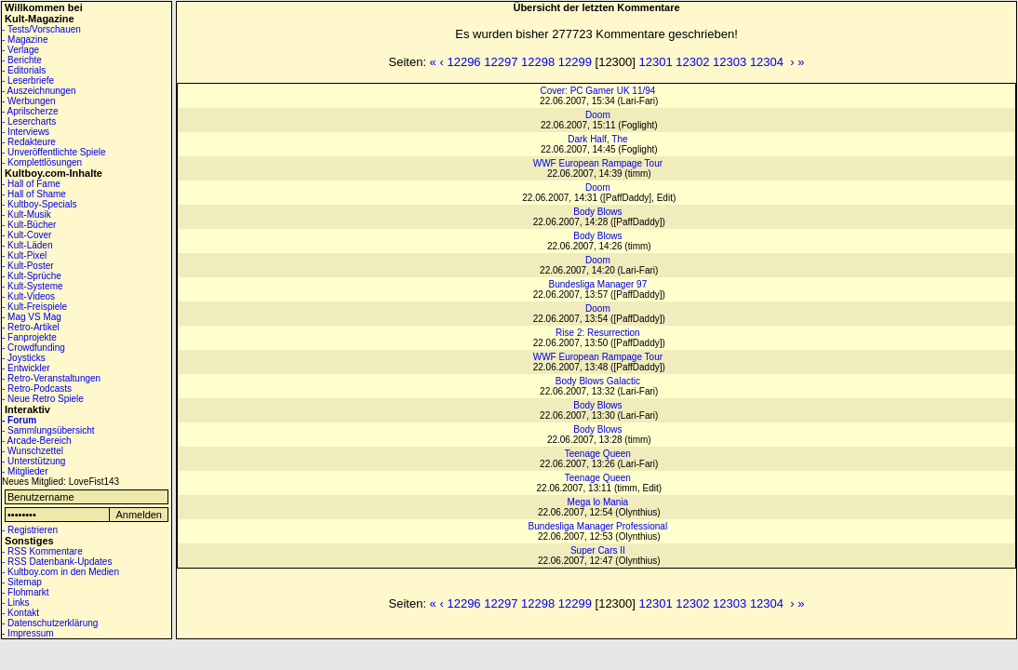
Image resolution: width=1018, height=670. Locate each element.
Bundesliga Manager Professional (598, 526)
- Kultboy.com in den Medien (60, 572)
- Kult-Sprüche (31, 276)
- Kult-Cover (26, 235)
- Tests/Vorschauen (41, 29)
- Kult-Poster (28, 266)
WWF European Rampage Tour (598, 163)
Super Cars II (597, 550)
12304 (767, 62)
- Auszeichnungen (39, 91)
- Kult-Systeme (32, 286)
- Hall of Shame (34, 194)
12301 (656, 62)
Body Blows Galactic (598, 381)
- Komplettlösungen (42, 162)
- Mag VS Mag (31, 317)
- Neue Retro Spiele (43, 399)
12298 (538, 62)
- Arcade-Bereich (36, 441)
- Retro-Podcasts (37, 388)
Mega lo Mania (598, 502)
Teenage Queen (598, 454)
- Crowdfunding (33, 347)
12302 (692, 62)
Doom (597, 115)
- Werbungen (29, 101)
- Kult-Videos (28, 296)
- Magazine (24, 39)
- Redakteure (29, 142)
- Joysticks (24, 358)
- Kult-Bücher (29, 225)
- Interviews (25, 132)
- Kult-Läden (27, 245)
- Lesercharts (29, 121)
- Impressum (28, 633)
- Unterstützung (33, 461)
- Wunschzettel (32, 451)
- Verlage (20, 50)
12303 (729, 62)
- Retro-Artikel (31, 327)
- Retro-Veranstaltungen (51, 378)
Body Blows (597, 212)
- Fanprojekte (29, 337)
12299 (575, 62)
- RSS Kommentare (42, 551)
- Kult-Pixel (24, 255)
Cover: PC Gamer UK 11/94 (597, 91)
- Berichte (22, 60)
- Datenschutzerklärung (50, 623)
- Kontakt (20, 613)
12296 (463, 62)
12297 (500, 62)
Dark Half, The (597, 139)
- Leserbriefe (28, 80)
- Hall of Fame (31, 184)
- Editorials (24, 70)
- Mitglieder (24, 471)
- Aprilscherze (30, 111)
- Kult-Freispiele (34, 307)
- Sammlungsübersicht (48, 430)
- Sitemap (22, 582)
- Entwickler (26, 368)
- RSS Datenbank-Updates (57, 561)
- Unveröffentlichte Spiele (54, 152)
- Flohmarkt (25, 592)
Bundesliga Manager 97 (598, 284)
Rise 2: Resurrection (598, 333)
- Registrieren (30, 530)
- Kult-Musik (26, 214)
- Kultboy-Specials (39, 204)
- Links (15, 602)
